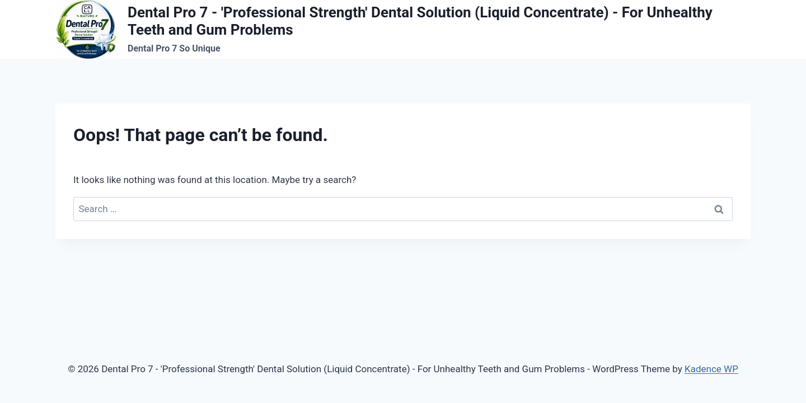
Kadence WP (711, 368)
